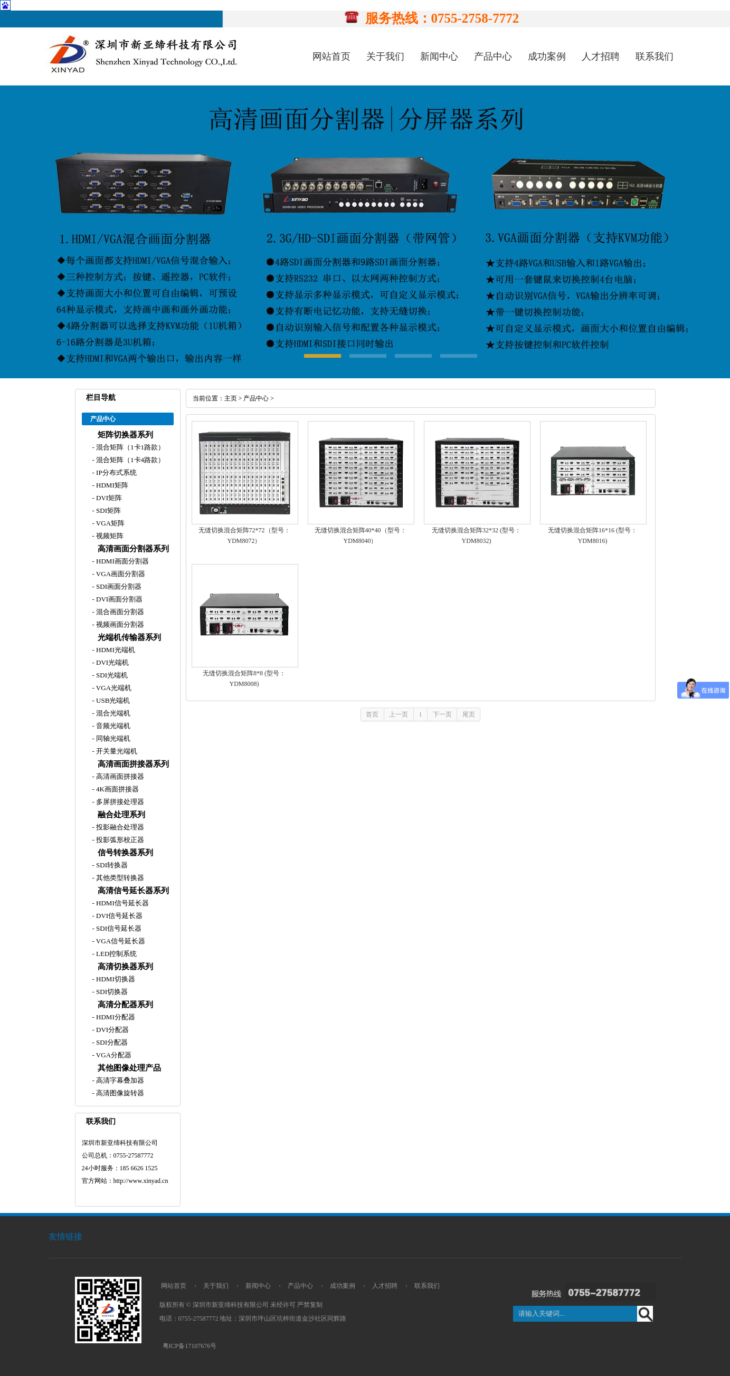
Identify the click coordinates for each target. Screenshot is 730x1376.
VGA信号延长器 (119, 941)
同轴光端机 (112, 738)
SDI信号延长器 (117, 928)
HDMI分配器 (114, 1017)
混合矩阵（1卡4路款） (129, 460)
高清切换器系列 (125, 966)
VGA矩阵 (109, 523)
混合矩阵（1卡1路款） (129, 447)
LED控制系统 (115, 954)
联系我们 (655, 56)
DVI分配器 (111, 1030)
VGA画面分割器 (119, 574)
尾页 (468, 714)
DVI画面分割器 (118, 599)
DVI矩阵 (108, 498)
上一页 (398, 714)
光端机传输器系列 (129, 637)
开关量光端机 (115, 751)
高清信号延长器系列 (133, 890)
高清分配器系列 (125, 1004)
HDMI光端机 (114, 650)
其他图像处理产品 (129, 1068)
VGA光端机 (112, 688)
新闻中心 (439, 56)
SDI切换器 (111, 992)
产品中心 (493, 56)
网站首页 (331, 56)
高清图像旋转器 (119, 1093)
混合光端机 (112, 713)
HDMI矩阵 (111, 485)
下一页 (442, 714)
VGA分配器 (112, 1055)
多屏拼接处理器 (119, 802)
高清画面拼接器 (119, 776)
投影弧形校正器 (119, 840)
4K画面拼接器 (116, 789)
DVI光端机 (111, 662)
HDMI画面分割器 (121, 561)
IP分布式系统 (115, 472)
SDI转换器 (111, 865)
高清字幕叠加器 (119, 1080)
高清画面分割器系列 (133, 548)
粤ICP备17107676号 (190, 1346)
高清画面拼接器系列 (133, 764)
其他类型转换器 (119, 878)
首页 (372, 714)
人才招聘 (601, 56)
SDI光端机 (111, 675)
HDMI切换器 (114, 979)
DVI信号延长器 (118, 916)
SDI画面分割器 (117, 586)
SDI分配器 (111, 1042)
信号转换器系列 (125, 852)
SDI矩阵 (107, 510)
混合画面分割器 (119, 612)
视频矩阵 (109, 536)
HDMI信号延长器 (121, 903)
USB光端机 (112, 700)
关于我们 (385, 56)
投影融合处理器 (119, 827)
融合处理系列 (121, 814)
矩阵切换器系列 (125, 435)
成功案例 (547, 56)
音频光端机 (112, 726)
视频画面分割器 (119, 624)
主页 (230, 398)
